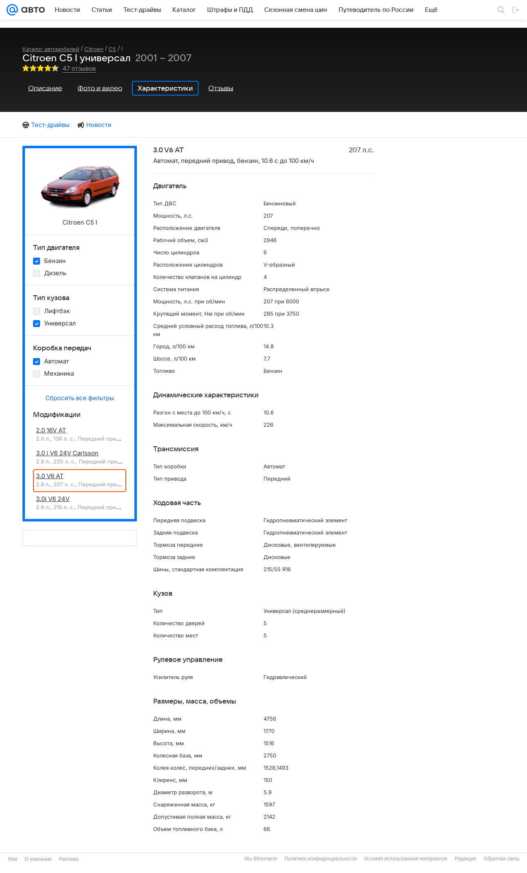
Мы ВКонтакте (260, 859)
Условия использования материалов (405, 859)
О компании (38, 859)
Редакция (465, 859)
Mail (12, 859)
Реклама (68, 859)
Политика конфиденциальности (320, 859)
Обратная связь (502, 859)
